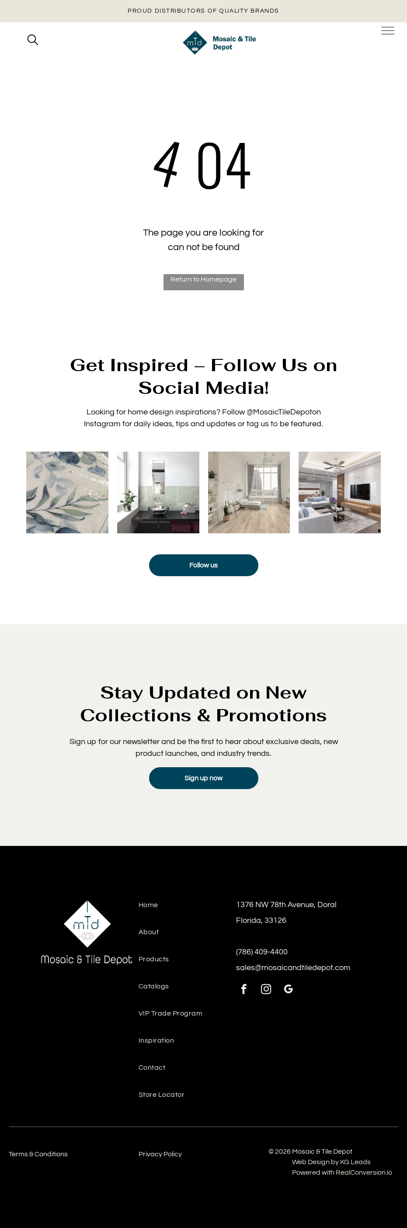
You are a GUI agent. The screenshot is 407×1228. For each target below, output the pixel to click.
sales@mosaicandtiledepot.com (293, 968)
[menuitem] (187, 909)
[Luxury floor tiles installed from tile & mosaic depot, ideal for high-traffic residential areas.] (249, 493)
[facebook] (243, 990)
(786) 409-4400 (262, 952)
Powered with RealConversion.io (342, 1172)
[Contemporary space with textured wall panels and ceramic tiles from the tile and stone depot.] (340, 493)
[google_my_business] (288, 990)
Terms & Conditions (38, 1154)
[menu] (387, 30)
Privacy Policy (160, 1154)
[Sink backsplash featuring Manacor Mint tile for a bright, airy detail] (158, 493)
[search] (32, 40)
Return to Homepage (203, 279)
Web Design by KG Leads (331, 1161)
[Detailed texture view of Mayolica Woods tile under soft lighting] (67, 493)
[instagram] (266, 990)
